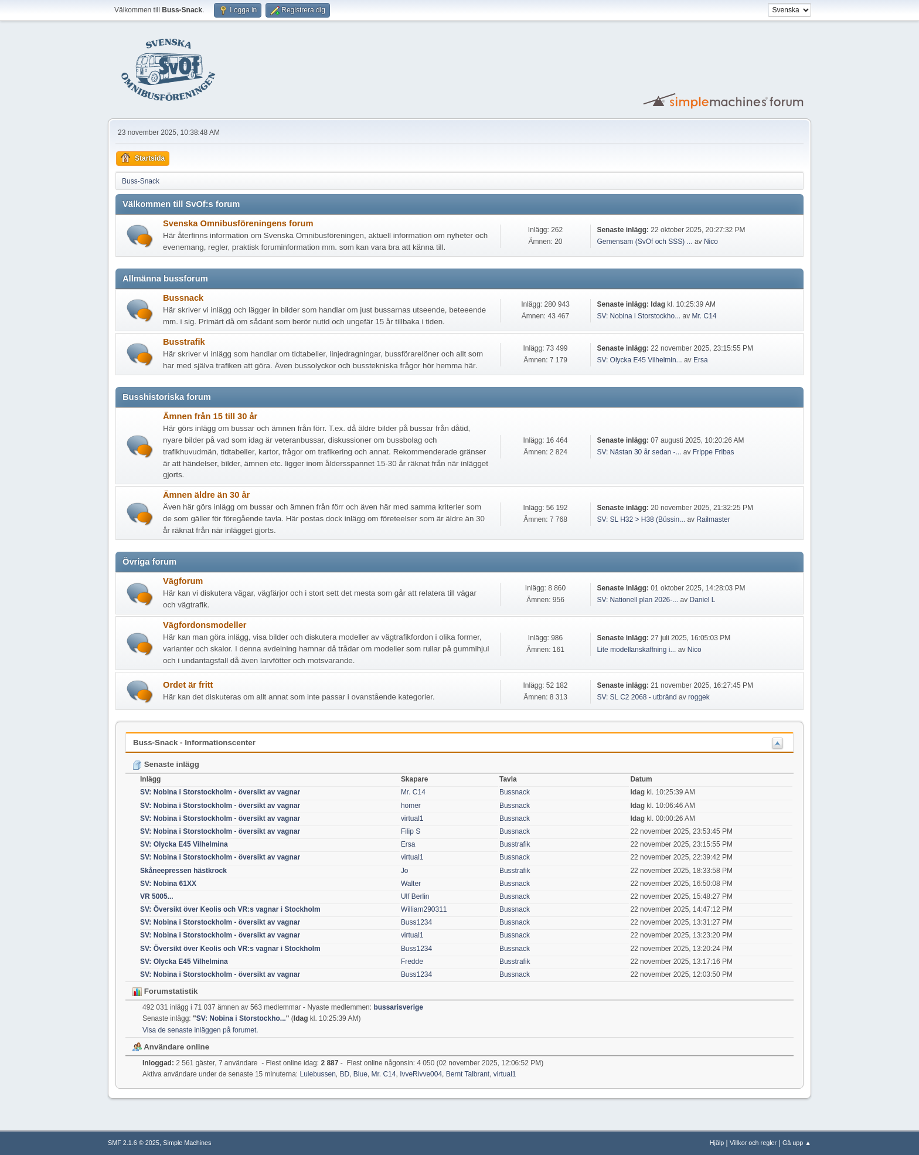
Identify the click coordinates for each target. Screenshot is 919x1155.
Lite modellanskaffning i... (636, 650)
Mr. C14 (704, 316)
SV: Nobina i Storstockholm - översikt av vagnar (220, 792)
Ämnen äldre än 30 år (206, 495)
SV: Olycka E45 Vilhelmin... (639, 360)
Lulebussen (318, 1074)
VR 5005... (156, 896)
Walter (411, 883)
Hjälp (717, 1142)
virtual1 (412, 818)
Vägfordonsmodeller (205, 625)
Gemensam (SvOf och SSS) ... (644, 241)
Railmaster (713, 519)
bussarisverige (398, 1007)
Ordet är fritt (188, 684)
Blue (360, 1074)
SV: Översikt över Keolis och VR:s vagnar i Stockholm (230, 909)
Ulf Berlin (415, 896)
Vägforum (183, 581)
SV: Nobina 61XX (168, 883)
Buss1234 (416, 922)
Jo (405, 871)
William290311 (424, 909)
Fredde (412, 961)
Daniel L (703, 600)
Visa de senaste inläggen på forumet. (200, 1030)
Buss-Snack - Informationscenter (194, 742)
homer (411, 805)
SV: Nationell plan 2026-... (637, 600)
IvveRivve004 (421, 1074)
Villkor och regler (753, 1142)
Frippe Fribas (713, 452)
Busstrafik (184, 341)
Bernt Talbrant (467, 1074)
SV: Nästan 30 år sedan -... (639, 452)
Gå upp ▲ (796, 1142)
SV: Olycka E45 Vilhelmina (184, 844)
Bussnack (183, 298)
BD (344, 1074)
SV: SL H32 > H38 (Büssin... (641, 519)
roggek (699, 697)
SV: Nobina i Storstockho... (638, 316)
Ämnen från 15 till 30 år (210, 416)
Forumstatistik (165, 991)
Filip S (410, 831)
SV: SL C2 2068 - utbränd (636, 697)
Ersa (700, 360)
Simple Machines (187, 1142)
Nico (711, 241)
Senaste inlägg (165, 764)
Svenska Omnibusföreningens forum (238, 223)
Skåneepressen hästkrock (183, 871)
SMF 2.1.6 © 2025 (133, 1142)
